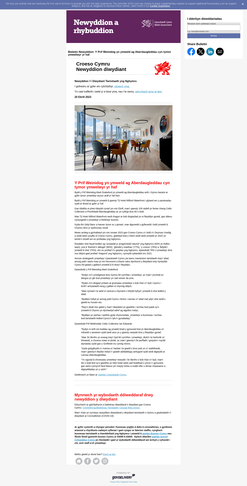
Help (135, 482)
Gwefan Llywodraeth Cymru (112, 374)
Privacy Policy (115, 482)
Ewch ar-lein (109, 454)
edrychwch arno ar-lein (148, 91)
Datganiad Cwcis (126, 482)
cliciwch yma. (122, 86)
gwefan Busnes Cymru (154, 433)
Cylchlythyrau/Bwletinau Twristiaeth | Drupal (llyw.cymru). (111, 407)
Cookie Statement (160, 5)
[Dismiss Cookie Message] (243, 4)
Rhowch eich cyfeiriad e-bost (201, 23)
